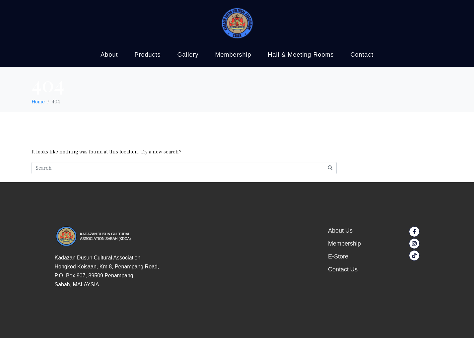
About (109, 54)
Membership (233, 54)
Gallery (187, 54)
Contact (362, 54)
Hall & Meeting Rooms (301, 54)
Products (147, 54)
